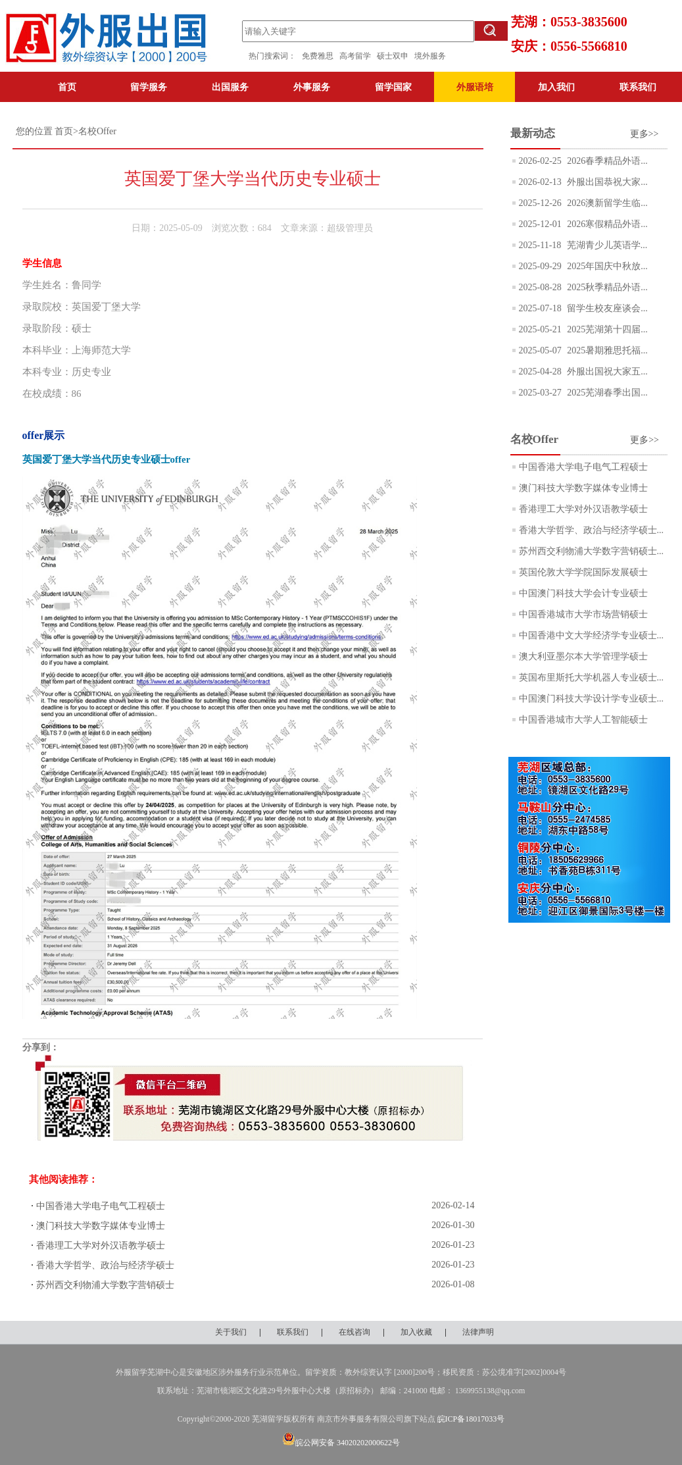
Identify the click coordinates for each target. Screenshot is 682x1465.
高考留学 (358, 56)
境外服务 (430, 56)
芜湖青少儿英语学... (605, 245)
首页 (67, 87)
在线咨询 (354, 1332)
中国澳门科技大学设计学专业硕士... (591, 699)
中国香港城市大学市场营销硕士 (583, 614)
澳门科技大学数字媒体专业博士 (100, 1226)
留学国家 (393, 87)
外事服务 (311, 87)
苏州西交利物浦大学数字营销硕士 (105, 1285)
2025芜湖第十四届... (606, 329)
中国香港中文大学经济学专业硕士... (591, 635)
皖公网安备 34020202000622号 (341, 1442)
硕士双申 (395, 56)
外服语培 (474, 87)
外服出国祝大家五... (606, 371)
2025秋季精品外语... (606, 287)
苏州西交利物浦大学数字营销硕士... (591, 551)
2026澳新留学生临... (606, 203)
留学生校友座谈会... (606, 308)
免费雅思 (317, 56)
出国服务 (230, 87)
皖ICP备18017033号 (471, 1419)
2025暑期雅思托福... (606, 350)
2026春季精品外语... (606, 161)
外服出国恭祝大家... (606, 182)
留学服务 (148, 87)
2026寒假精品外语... (606, 224)
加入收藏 (416, 1332)
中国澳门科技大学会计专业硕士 (583, 593)
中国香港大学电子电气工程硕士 (100, 1206)
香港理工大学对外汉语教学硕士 (100, 1245)
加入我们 (556, 87)
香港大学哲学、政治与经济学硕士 (105, 1265)
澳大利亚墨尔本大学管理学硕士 (583, 656)
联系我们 (638, 87)
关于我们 (231, 1332)
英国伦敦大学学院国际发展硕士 (583, 572)
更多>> (644, 134)
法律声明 (478, 1332)
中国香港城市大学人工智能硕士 (583, 720)
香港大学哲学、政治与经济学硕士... (591, 530)
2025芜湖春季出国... (606, 393)
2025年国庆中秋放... (606, 266)
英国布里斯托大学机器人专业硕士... (591, 677)
